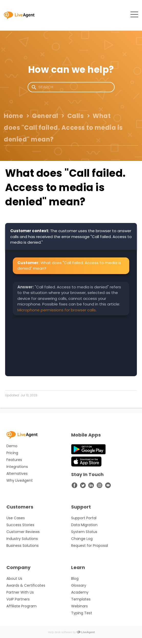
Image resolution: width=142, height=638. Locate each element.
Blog (75, 578)
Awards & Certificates (25, 585)
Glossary (78, 585)
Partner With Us (20, 592)
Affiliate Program (21, 606)
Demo (11, 445)
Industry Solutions (22, 538)
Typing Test (81, 613)
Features (14, 459)
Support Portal (83, 518)
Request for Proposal (89, 545)
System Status (84, 531)
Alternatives (17, 473)
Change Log (82, 538)
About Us (14, 578)
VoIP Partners (18, 599)
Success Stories (20, 524)
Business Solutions (22, 545)
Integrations (17, 466)
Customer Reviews (23, 531)
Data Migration (84, 524)
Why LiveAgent (19, 480)
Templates (81, 599)
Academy (80, 592)
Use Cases (15, 518)
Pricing (12, 452)
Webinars (79, 606)
